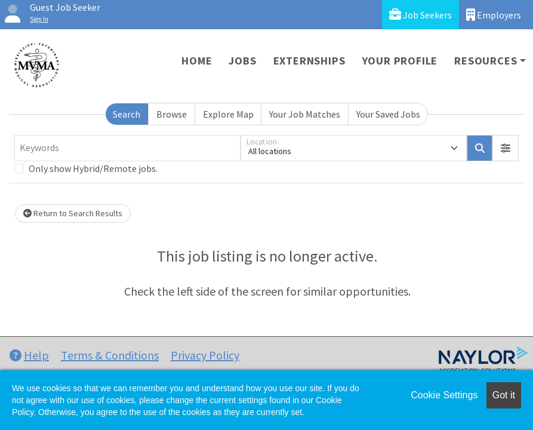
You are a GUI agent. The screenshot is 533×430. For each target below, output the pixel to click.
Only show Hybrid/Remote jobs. (93, 168)
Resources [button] (485, 60)
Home (196, 60)
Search (126, 114)
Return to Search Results (72, 213)
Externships (309, 60)
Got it (503, 395)
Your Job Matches (304, 114)
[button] (505, 148)
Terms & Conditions (110, 355)
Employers (493, 14)
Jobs (242, 60)
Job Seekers (420, 14)
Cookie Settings (444, 395)
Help (29, 355)
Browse (171, 114)
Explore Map (228, 114)
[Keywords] (127, 148)
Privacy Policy (205, 355)
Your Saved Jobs (388, 114)
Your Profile (400, 60)
